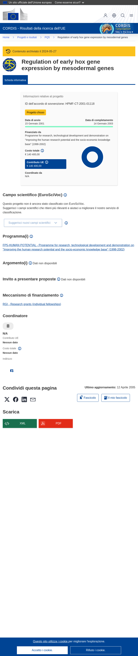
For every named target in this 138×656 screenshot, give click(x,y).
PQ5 (47, 37)
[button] (114, 15)
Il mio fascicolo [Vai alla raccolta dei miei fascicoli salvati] (115, 397)
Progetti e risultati (27, 37)
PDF (58, 423)
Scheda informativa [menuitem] (15, 80)
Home (6, 37)
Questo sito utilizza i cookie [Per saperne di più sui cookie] (50, 641)
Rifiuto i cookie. (95, 650)
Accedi (105, 15)
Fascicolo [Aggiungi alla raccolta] (88, 397)
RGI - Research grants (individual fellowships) (32, 304)
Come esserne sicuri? (69, 2)
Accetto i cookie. (42, 650)
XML (23, 423)
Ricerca (123, 15)
